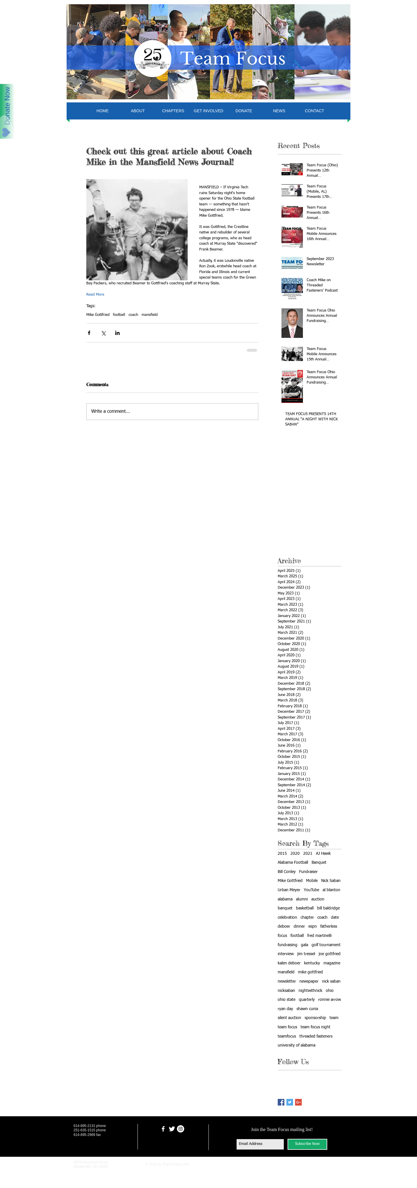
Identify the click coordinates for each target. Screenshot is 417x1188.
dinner (299, 926)
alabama (285, 899)
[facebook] (163, 1128)
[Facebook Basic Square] (281, 1102)
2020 (295, 854)
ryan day (285, 1009)
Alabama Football (293, 863)
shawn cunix (307, 1009)
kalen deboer (289, 963)
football (119, 315)
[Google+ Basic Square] (298, 1102)
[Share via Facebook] (89, 333)
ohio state (286, 1000)
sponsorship (315, 1018)
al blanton (331, 890)
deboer (284, 926)
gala (304, 945)
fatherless (328, 926)
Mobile (312, 881)
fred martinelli (319, 936)
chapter (307, 918)
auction (317, 899)
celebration (287, 918)
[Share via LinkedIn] (117, 333)
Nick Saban (331, 881)
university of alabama (296, 1045)
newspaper (309, 981)
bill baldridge (328, 908)
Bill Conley (287, 872)
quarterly (307, 1000)
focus (282, 936)
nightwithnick (310, 991)
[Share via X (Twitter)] (103, 333)
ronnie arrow (329, 1000)
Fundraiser (308, 872)
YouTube (311, 890)
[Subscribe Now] (307, 1144)
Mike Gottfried (97, 315)
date (335, 918)
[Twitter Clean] (171, 1128)
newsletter (287, 981)
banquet (285, 908)
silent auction (289, 1018)
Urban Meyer (289, 890)
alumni (302, 899)
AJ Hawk (323, 854)
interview (286, 954)
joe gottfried (330, 954)
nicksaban (286, 991)
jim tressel (306, 954)
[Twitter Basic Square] (289, 1102)
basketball (305, 908)
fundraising (287, 945)
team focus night (315, 1027)
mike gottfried (310, 972)
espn (312, 926)
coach (133, 315)
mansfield (150, 315)
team (334, 1018)
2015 (282, 854)
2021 (307, 854)
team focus (287, 1027)
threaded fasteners (315, 1036)
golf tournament (326, 945)
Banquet (319, 863)
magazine (331, 963)
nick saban (331, 981)
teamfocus (287, 1036)
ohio (330, 991)
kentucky (312, 963)
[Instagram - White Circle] (180, 1128)
